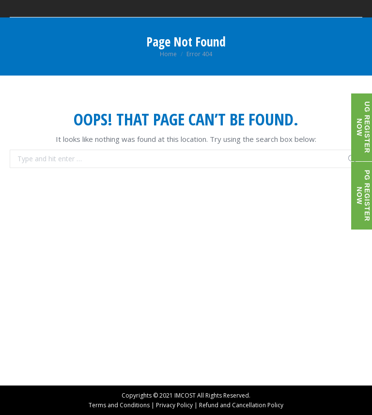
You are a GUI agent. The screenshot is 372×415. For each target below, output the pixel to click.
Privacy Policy (174, 405)
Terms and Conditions (119, 405)
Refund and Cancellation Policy (241, 405)
